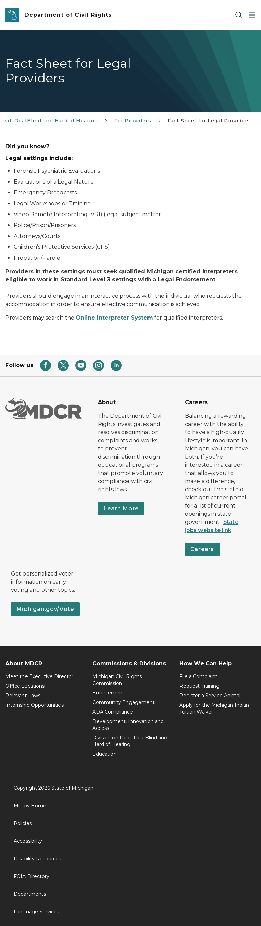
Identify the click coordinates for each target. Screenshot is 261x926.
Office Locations (25, 686)
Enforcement (108, 693)
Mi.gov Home (30, 806)
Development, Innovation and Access (128, 724)
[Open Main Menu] (252, 15)
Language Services (36, 912)
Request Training (199, 686)
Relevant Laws (22, 695)
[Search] (238, 15)
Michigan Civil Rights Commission (117, 679)
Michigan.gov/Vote (45, 609)
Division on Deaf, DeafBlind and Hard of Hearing (129, 741)
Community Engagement (123, 702)
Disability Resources (37, 859)
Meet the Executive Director (39, 676)
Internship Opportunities (34, 705)
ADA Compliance (112, 712)
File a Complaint (198, 676)
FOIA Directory (31, 876)
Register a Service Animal (209, 695)
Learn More (121, 508)
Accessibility (28, 841)
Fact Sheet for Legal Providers (209, 121)
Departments (30, 894)
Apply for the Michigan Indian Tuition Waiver (214, 708)
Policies (23, 823)
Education (104, 754)
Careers (202, 549)
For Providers (132, 121)
